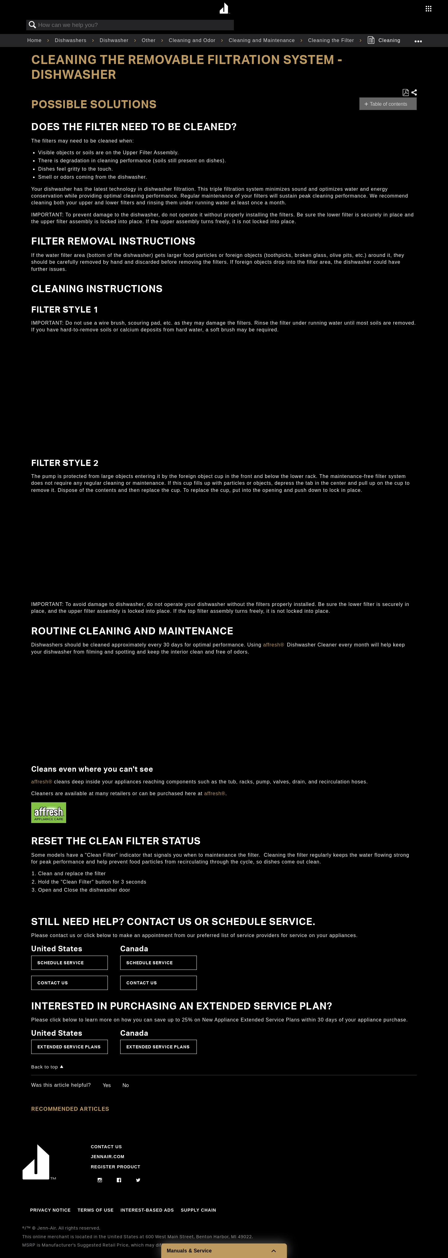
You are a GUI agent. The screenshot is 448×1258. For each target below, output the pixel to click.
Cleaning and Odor (193, 40)
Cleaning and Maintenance (263, 40)
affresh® (273, 644)
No (125, 1085)
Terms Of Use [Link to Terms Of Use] (96, 1210)
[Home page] (225, 8)
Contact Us (52, 982)
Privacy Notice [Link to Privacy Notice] (50, 1210)
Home (35, 40)
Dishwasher (115, 40)
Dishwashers (71, 40)
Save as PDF (405, 92)
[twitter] (138, 1180)
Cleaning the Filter (332, 40)
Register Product (116, 1166)
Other (149, 40)
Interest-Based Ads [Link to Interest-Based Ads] (147, 1210)
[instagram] (100, 1180)
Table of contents (388, 104)
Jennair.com (108, 1156)
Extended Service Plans (69, 1046)
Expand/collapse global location (418, 38)
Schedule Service (60, 962)
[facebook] (119, 1180)
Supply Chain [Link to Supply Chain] (198, 1210)
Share (414, 92)
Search (32, 25)
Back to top (44, 1066)
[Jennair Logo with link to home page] (39, 1178)
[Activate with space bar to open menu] (428, 9)
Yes (107, 1085)
